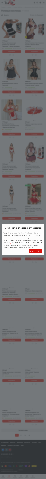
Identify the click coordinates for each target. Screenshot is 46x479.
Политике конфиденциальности (18, 243)
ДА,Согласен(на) (35, 251)
